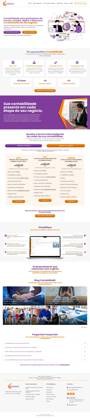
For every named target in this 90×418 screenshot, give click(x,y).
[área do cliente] (75, 3)
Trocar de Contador (49, 3)
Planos (66, 3)
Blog (71, 3)
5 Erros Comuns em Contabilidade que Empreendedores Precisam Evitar (67, 301)
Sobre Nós (60, 3)
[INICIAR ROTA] (67, 405)
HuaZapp (48, 414)
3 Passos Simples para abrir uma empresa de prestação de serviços (17, 320)
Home (30, 3)
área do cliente (81, 3)
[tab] (23, 146)
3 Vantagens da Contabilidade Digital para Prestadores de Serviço (24, 301)
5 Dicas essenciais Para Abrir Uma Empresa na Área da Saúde (74, 320)
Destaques (6, 300)
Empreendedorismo (56, 298)
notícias (76, 298)
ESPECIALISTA (65, 365)
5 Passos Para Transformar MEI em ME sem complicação (44, 320)
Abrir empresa (37, 3)
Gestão (11, 300)
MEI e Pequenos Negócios (18, 300)
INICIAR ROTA (73, 405)
